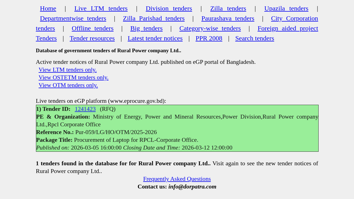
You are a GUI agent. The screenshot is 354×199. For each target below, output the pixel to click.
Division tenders (169, 8)
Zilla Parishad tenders (154, 18)
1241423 (85, 109)
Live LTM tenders (101, 8)
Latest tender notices (155, 38)
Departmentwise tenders (73, 18)
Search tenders (254, 38)
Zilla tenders (228, 8)
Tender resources (92, 38)
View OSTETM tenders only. (74, 77)
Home (48, 8)
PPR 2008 (209, 38)
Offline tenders (93, 28)
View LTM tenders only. (68, 69)
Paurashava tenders (227, 18)
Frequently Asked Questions (177, 179)
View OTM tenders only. (68, 85)
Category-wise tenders (210, 28)
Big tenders (146, 28)
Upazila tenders (286, 8)
